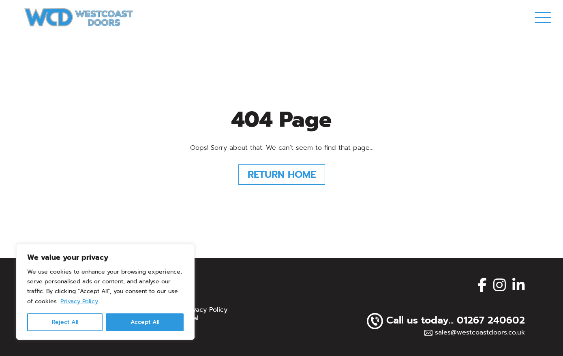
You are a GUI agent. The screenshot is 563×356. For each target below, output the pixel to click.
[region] (105, 292)
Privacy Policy (79, 301)
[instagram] (499, 285)
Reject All (65, 322)
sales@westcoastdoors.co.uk (480, 332)
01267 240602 (491, 320)
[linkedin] (518, 285)
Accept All (145, 322)
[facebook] (482, 285)
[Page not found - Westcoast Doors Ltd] (78, 17)
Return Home (282, 174)
